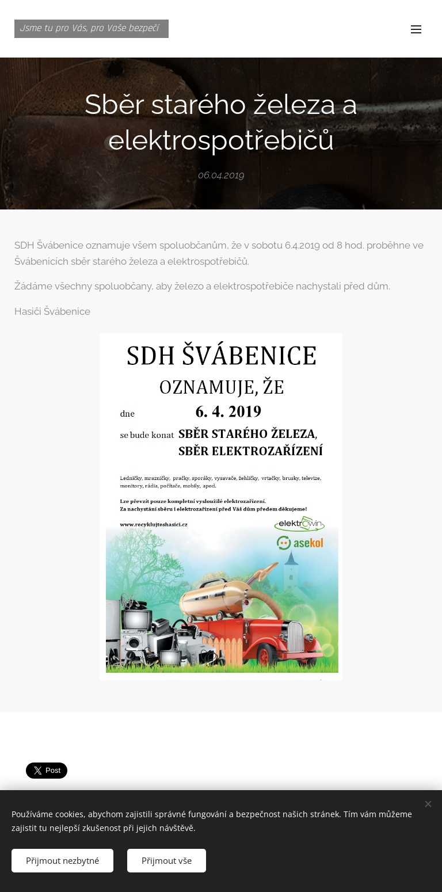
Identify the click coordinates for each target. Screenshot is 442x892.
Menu (416, 29)
